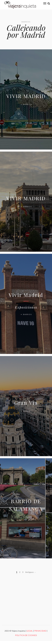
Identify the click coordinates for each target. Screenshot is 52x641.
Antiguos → (30, 572)
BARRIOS (27, 104)
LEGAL (30, 631)
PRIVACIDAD (40, 631)
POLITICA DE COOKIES (26, 635)
